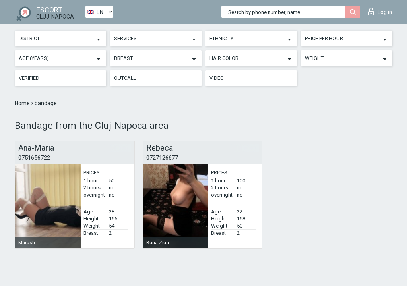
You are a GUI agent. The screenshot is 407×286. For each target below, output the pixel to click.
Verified (29, 78)
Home (23, 103)
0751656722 (34, 157)
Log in (380, 11)
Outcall (125, 78)
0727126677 (162, 157)
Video (216, 78)
